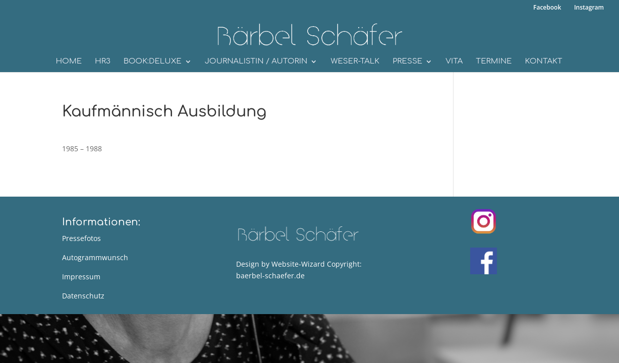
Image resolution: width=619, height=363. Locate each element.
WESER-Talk (354, 62)
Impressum (81, 276)
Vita (454, 62)
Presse (407, 62)
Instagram (587, 8)
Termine (494, 62)
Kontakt (543, 62)
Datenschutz (83, 295)
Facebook (545, 8)
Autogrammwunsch (95, 257)
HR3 (102, 62)
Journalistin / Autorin (256, 62)
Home (68, 62)
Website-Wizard (298, 264)
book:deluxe (153, 62)
